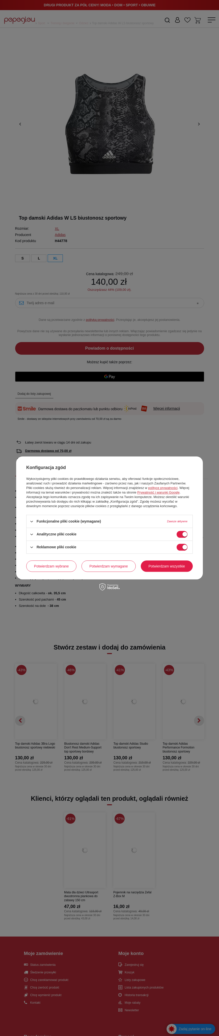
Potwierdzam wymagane (108, 566)
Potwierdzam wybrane (51, 566)
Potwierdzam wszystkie (166, 566)
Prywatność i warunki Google (158, 492)
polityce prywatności (162, 488)
